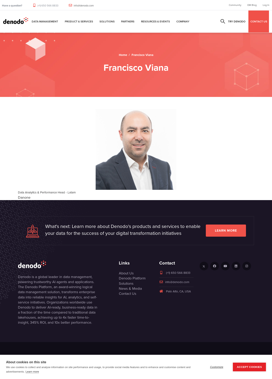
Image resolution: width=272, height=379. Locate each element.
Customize (216, 367)
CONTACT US (258, 21)
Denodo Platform (132, 278)
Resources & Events (155, 21)
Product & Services (79, 21)
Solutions (107, 21)
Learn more (226, 230)
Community (235, 5)
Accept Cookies (249, 367)
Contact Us (127, 293)
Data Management (45, 21)
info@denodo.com (84, 5)
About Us (126, 273)
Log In (266, 5)
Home (123, 55)
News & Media (130, 288)
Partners (127, 21)
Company (182, 21)
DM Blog (252, 5)
